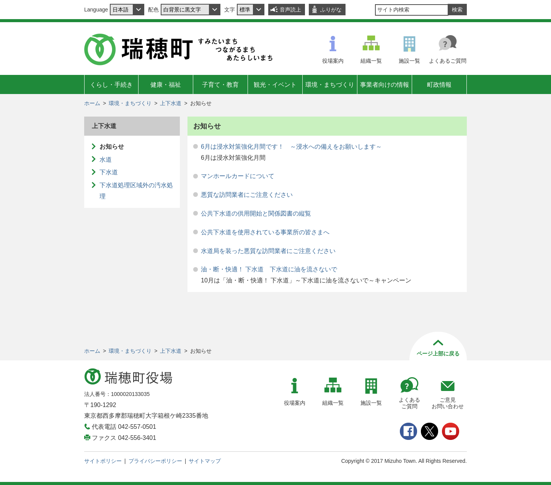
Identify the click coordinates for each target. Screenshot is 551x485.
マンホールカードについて (237, 176)
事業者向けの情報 (384, 84)
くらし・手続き (111, 84)
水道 (105, 159)
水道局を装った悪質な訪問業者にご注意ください (268, 251)
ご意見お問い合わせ (448, 403)
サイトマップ (205, 461)
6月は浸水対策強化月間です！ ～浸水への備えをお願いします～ (291, 146)
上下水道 (170, 103)
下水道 (108, 172)
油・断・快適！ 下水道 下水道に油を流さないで (269, 269)
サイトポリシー (103, 461)
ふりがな (331, 9)
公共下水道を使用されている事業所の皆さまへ (265, 232)
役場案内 (333, 61)
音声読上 (290, 9)
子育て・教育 (220, 84)
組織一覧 (371, 61)
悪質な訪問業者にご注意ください (247, 194)
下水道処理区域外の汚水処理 (136, 191)
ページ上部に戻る (438, 353)
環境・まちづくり (329, 84)
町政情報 (439, 84)
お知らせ (111, 146)
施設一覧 (409, 61)
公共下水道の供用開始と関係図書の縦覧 (256, 213)
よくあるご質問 (447, 61)
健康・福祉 (165, 84)
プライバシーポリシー (155, 461)
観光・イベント (275, 84)
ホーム (92, 103)
